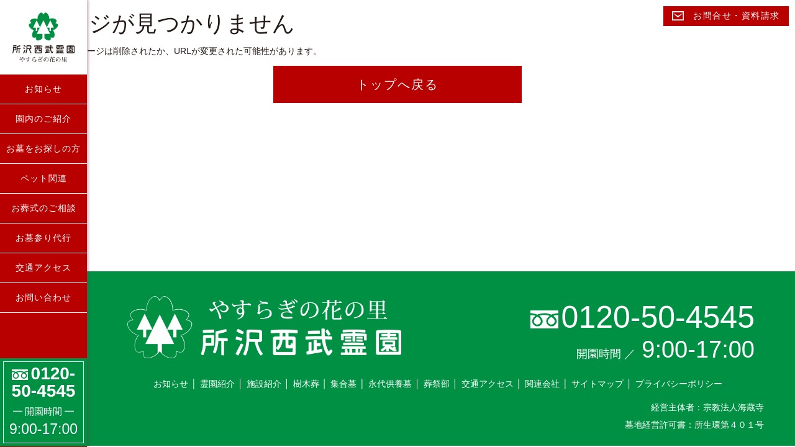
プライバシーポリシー (678, 384)
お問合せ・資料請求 (726, 15)
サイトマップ (597, 384)
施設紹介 (264, 384)
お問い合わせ (43, 297)
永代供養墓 (390, 384)
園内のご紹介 (43, 119)
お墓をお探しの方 (43, 148)
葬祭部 (437, 384)
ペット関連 (43, 178)
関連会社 (542, 384)
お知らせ (43, 89)
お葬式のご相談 (43, 208)
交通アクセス (43, 268)
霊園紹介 (217, 384)
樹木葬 (306, 384)
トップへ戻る (397, 84)
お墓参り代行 (43, 238)
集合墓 (343, 384)
